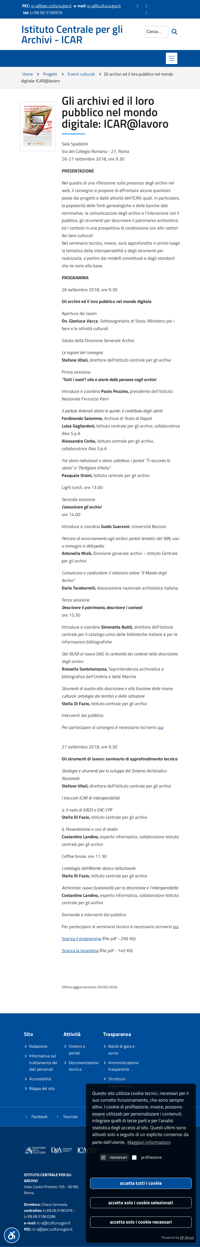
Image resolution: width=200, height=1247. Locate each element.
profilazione (147, 1157)
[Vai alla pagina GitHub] (147, 12)
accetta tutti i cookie (141, 1183)
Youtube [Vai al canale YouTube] (66, 1116)
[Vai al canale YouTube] (147, 6)
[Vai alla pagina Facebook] (138, 6)
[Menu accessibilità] (12, 1235)
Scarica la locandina (80, 950)
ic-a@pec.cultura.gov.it (51, 6)
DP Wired (187, 1237)
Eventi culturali (81, 74)
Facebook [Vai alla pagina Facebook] (36, 1116)
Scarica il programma (81, 938)
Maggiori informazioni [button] (149, 1142)
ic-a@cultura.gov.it (104, 6)
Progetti (50, 74)
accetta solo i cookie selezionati (140, 1202)
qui (161, 727)
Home (27, 74)
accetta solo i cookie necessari (141, 1221)
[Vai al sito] (35, 1151)
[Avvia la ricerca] (175, 32)
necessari (114, 1157)
